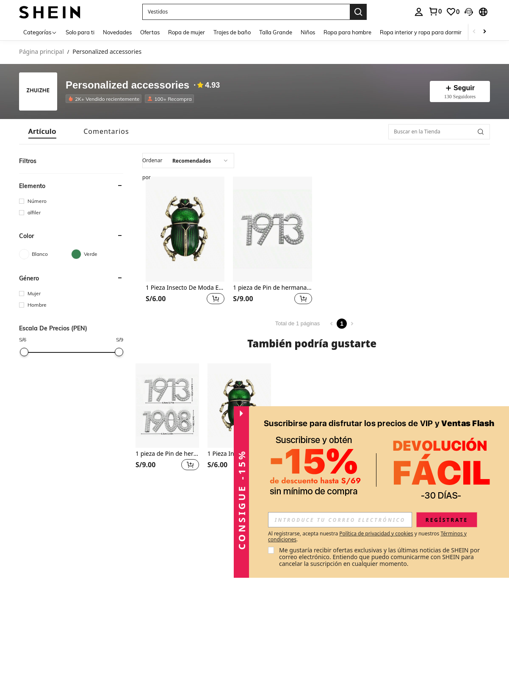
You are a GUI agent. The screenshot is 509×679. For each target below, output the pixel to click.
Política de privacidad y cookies (376, 533)
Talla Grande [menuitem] (275, 32)
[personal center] (419, 12)
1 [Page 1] (341, 323)
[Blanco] (45, 254)
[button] (246, 12)
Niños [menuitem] (308, 32)
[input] (340, 519)
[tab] (42, 131)
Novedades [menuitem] (117, 32)
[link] (435, 11)
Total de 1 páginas (297, 323)
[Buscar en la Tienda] (439, 131)
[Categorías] (40, 32)
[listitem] (105, 98)
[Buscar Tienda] (480, 132)
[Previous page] (331, 324)
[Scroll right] (484, 32)
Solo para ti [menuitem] (80, 32)
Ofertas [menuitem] (150, 32)
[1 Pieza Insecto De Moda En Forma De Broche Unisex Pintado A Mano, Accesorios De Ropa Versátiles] (185, 229)
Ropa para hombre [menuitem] (347, 32)
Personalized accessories (127, 85)
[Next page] (352, 324)
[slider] (24, 352)
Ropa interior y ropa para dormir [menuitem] (421, 32)
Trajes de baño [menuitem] (232, 32)
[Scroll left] (474, 32)
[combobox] (188, 160)
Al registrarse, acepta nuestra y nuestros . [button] (367, 537)
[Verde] (97, 254)
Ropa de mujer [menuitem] (186, 32)
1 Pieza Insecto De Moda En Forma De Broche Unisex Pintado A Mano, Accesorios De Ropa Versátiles (185, 287)
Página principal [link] (41, 51)
